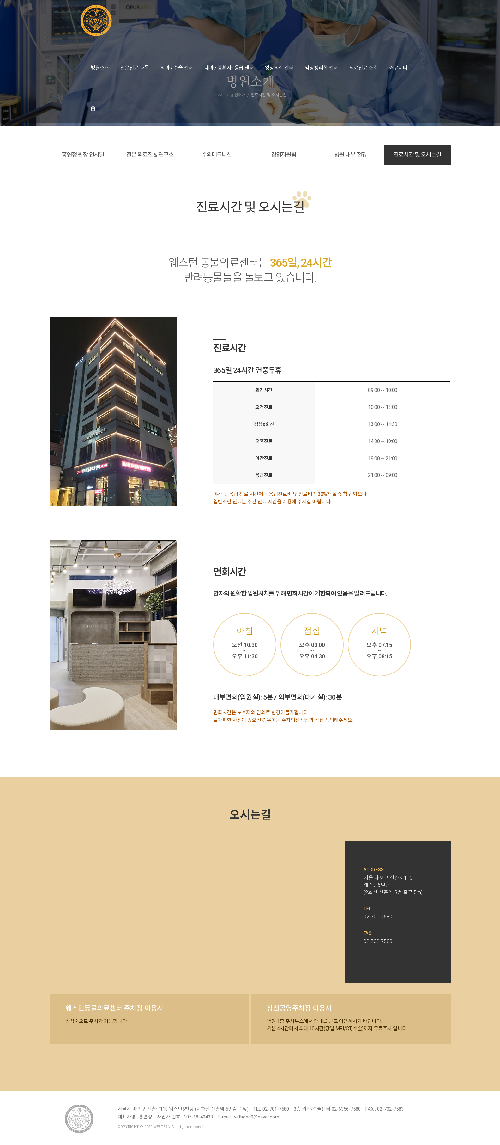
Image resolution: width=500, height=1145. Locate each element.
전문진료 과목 (134, 68)
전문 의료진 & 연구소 (149, 154)
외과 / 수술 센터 (176, 68)
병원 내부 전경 (350, 154)
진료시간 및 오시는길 (417, 154)
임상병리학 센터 (321, 68)
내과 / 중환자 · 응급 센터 (229, 68)
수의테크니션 (217, 154)
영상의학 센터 (279, 68)
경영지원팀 (283, 154)
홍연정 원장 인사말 (83, 154)
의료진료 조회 (363, 68)
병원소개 (100, 68)
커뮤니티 (398, 68)
